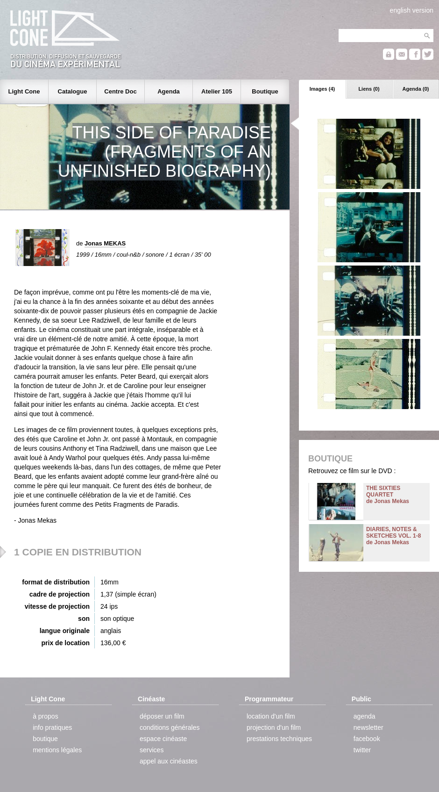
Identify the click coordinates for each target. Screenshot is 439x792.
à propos (45, 716)
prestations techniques (279, 738)
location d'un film (271, 716)
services (151, 750)
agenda (364, 716)
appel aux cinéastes (169, 761)
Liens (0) (368, 89)
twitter (362, 750)
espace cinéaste (163, 738)
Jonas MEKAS (105, 243)
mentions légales (57, 750)
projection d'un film (274, 727)
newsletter (368, 727)
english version (411, 10)
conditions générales (169, 727)
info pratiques (52, 727)
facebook (367, 738)
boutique (45, 738)
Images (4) (322, 89)
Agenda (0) (416, 89)
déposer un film (162, 716)
